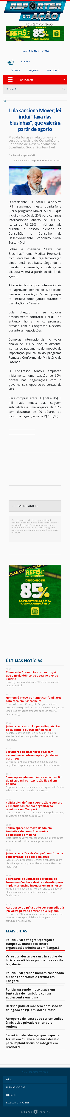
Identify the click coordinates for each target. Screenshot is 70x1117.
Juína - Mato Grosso (35, 641)
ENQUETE (33, 70)
